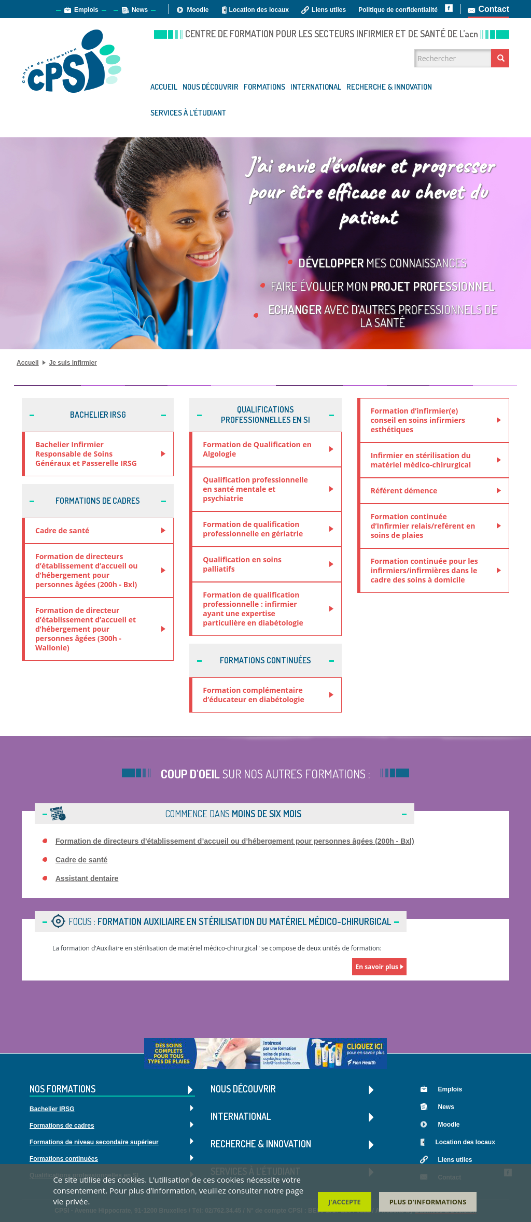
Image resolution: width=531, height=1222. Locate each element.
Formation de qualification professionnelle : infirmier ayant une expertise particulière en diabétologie (253, 609)
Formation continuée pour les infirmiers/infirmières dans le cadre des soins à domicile (424, 570)
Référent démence (404, 490)
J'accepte (344, 1202)
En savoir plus (376, 966)
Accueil (163, 87)
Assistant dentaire (86, 878)
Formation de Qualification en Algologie (257, 449)
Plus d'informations (428, 1202)
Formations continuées (64, 1158)
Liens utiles (329, 9)
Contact (493, 9)
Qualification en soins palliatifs (242, 564)
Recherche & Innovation (389, 87)
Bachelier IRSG (52, 1109)
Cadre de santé (62, 530)
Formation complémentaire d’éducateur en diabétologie (253, 694)
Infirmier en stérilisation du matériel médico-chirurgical (421, 460)
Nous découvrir (211, 87)
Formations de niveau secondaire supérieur (94, 1142)
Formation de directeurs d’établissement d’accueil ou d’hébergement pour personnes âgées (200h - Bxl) (86, 570)
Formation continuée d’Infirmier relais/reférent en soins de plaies (423, 525)
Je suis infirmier (73, 362)
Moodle (197, 9)
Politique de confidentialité (398, 9)
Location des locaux (259, 9)
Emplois (86, 9)
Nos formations (112, 1090)
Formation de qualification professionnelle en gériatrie (253, 528)
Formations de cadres (62, 1125)
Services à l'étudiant (188, 113)
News (140, 9)
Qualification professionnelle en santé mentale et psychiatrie (255, 489)
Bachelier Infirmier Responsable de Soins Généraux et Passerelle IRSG (86, 453)
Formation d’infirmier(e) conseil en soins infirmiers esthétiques (418, 420)
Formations (264, 87)
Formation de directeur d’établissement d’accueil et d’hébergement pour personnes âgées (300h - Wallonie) (85, 628)
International (315, 87)
